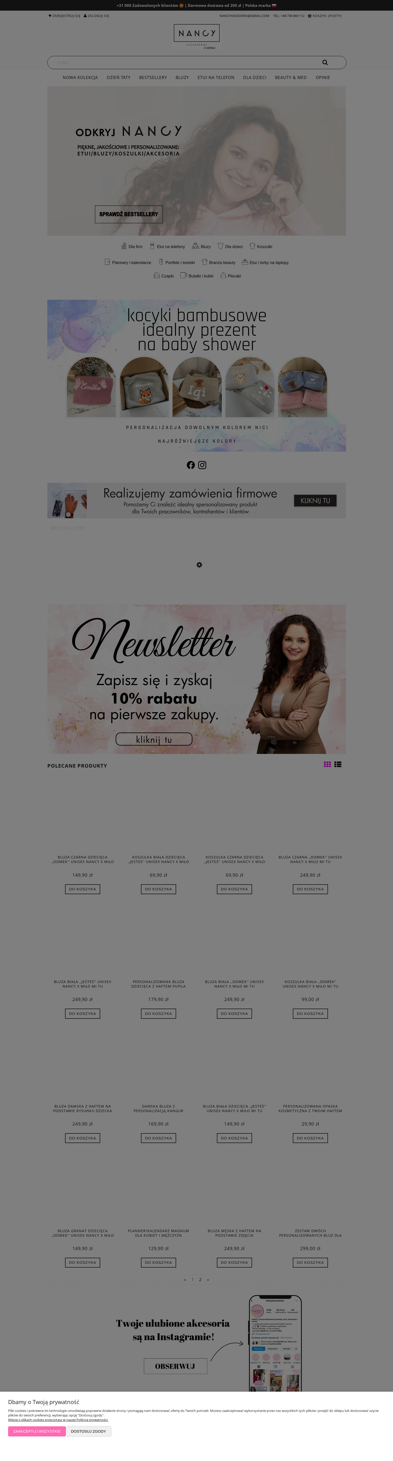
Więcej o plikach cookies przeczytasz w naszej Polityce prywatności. (58, 1419)
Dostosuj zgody (88, 1431)
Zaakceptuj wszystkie (37, 1431)
